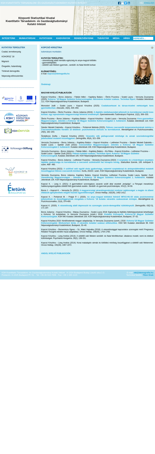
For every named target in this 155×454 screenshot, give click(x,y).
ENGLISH (149, 3)
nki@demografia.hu (143, 272)
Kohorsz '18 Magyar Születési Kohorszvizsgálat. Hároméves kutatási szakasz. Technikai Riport (91, 99)
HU (141, 3)
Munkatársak (27, 38)
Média (116, 38)
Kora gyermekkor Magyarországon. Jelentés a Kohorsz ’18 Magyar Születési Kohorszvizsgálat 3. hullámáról (97, 120)
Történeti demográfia (11, 71)
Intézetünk (8, 38)
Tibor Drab (148, 275)
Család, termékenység (11, 52)
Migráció (5, 61)
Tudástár (103, 38)
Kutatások (45, 38)
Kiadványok (63, 38)
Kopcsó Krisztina (51, 47)
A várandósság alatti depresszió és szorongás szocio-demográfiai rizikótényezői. (96, 205)
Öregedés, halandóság (11, 66)
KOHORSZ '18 (8, 56)
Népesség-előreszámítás (12, 76)
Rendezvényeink (83, 38)
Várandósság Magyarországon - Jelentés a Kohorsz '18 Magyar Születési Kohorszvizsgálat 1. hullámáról (93, 177)
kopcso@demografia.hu (58, 74)
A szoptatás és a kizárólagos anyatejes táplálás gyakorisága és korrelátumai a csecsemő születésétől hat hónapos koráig (97, 161)
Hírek (126, 38)
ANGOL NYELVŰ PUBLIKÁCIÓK (55, 253)
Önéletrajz (46, 84)
